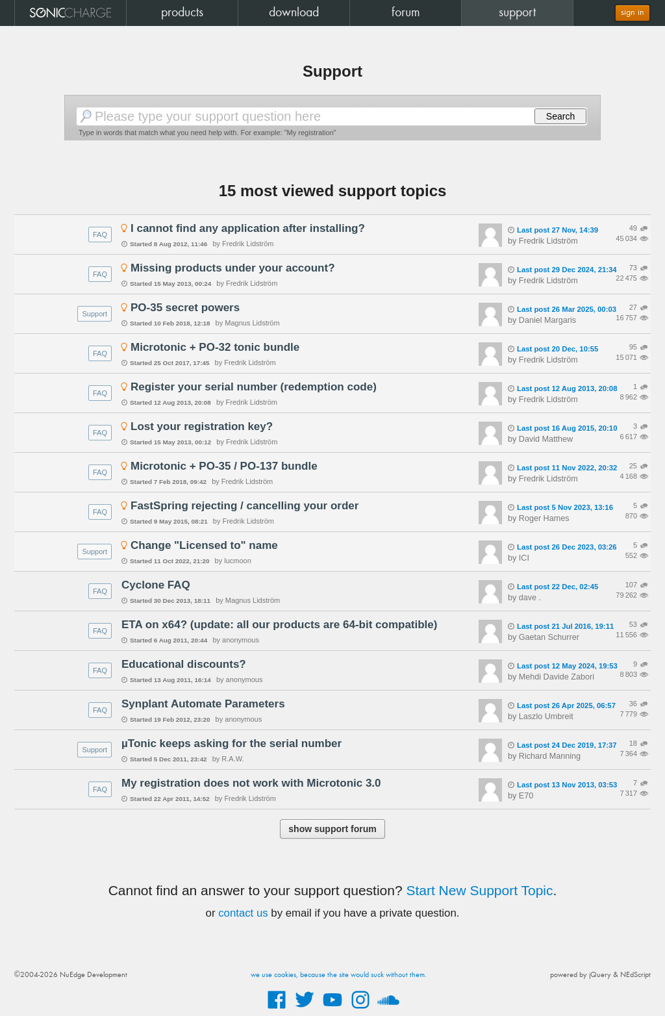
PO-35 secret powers (185, 307)
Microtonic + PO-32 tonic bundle (215, 347)
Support (94, 314)
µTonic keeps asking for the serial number (231, 743)
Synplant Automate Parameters (203, 704)
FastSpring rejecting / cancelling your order (244, 506)
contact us (243, 913)
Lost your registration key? (202, 426)
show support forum (332, 829)
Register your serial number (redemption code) (254, 387)
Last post (553, 230)
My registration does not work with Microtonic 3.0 (251, 783)
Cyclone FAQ (155, 585)
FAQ (100, 234)
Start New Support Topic (479, 890)
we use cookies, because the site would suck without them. (339, 975)
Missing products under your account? (233, 268)
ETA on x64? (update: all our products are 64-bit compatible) (279, 624)
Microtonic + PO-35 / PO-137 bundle (224, 466)
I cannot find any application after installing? (248, 228)
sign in (632, 13)
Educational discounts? (183, 664)
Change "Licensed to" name (204, 545)
